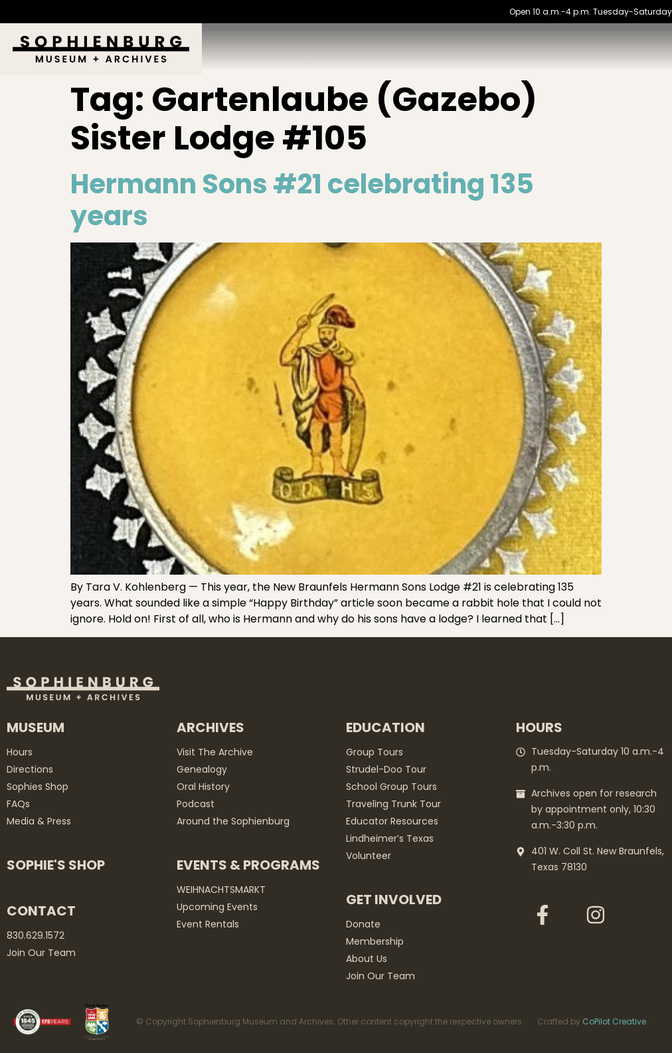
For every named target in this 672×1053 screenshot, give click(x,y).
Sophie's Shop (56, 865)
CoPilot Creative (614, 1021)
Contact (41, 911)
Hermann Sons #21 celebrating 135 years (302, 200)
